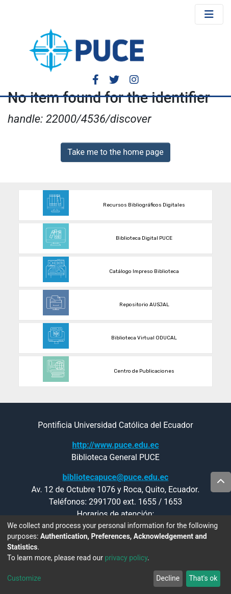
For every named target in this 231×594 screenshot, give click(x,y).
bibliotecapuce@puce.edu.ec (116, 477)
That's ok (203, 578)
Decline (167, 578)
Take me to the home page (115, 152)
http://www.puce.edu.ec (115, 445)
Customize (24, 578)
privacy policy (126, 558)
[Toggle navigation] (209, 14)
